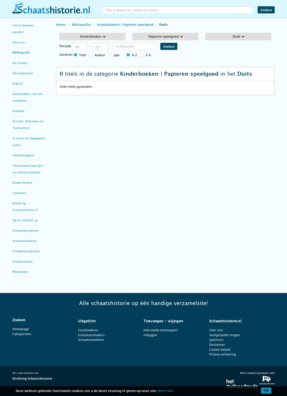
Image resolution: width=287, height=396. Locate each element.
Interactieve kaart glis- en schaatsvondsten (28, 169)
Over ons (19, 42)
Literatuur (19, 193)
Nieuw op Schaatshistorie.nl (25, 207)
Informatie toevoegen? (161, 330)
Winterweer (20, 271)
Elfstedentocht (23, 73)
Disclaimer (217, 344)
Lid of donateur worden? (23, 29)
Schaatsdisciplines (26, 230)
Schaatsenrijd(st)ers (26, 251)
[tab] (39, 320)
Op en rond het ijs (25, 220)
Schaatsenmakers (25, 241)
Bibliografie (21, 52)
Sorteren (66, 54)
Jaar (117, 55)
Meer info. (166, 391)
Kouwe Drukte (22, 182)
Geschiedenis (88, 330)
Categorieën (21, 334)
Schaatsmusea (23, 261)
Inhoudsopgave (23, 155)
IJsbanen (18, 111)
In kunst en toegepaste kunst (29, 142)
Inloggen (150, 335)
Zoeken (266, 10)
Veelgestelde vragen (224, 335)
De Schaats (20, 63)
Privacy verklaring (222, 354)
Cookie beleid (219, 349)
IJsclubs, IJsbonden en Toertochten (28, 125)
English (18, 83)
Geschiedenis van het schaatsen (27, 97)
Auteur (100, 55)
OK (266, 390)
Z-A (148, 55)
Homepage (20, 329)
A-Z (134, 55)
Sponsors (216, 340)
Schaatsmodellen (91, 340)
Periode (65, 46)
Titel (82, 55)
